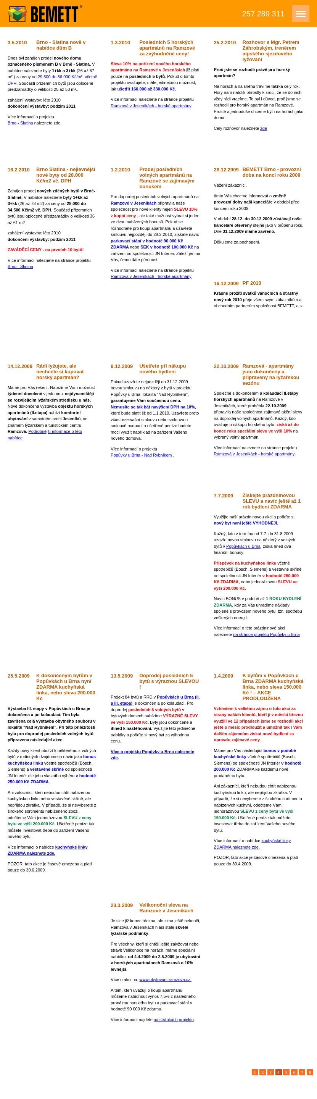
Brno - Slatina (20, 123)
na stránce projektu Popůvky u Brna (266, 634)
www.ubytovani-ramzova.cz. (165, 979)
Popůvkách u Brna (243, 546)
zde (263, 128)
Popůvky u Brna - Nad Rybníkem (142, 455)
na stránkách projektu (174, 1019)
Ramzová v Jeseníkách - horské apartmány (151, 105)
